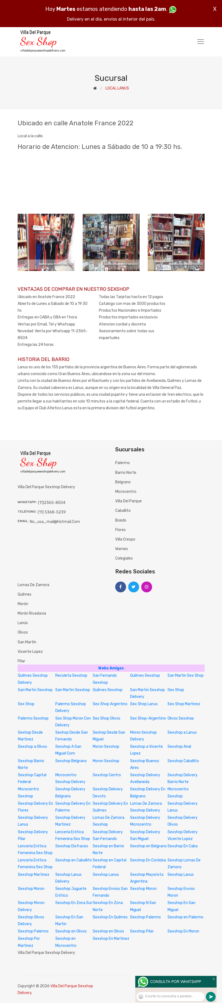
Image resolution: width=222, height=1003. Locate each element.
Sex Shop (176, 690)
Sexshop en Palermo (185, 917)
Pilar (21, 661)
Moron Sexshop (106, 746)
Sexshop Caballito (183, 761)
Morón (23, 604)
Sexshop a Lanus (182, 732)
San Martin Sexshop (35, 690)
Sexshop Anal (179, 746)
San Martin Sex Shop (186, 675)
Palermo (122, 463)
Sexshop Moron (31, 888)
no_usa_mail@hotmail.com (55, 521)
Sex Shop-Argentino (148, 718)
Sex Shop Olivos (106, 718)
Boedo (120, 520)
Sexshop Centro (107, 775)
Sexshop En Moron (183, 931)
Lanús (23, 623)
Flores (120, 530)
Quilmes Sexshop (145, 675)
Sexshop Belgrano (71, 761)
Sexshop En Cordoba (148, 860)
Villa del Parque (128, 501)
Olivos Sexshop (181, 718)
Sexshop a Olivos (32, 746)
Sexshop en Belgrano (148, 846)
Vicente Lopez (30, 651)
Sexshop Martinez (33, 874)
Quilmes (24, 594)
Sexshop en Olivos (71, 931)
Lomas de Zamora (33, 585)
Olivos (23, 632)
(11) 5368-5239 (52, 512)
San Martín (27, 642)
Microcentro (125, 491)
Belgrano (123, 482)
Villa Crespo (125, 539)
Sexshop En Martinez (111, 938)
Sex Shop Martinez (184, 704)
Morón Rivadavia (32, 613)
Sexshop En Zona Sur (73, 902)
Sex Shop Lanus (144, 704)
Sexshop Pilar (142, 931)
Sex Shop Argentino (110, 704)
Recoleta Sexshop (71, 675)
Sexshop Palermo (145, 917)
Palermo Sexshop (33, 718)
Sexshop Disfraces (71, 846)
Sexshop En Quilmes (110, 917)
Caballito (123, 510)
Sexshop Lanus (106, 874)
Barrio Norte (125, 472)
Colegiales (124, 558)
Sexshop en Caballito (73, 860)
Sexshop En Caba (183, 846)
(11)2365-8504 (51, 502)
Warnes (121, 549)
